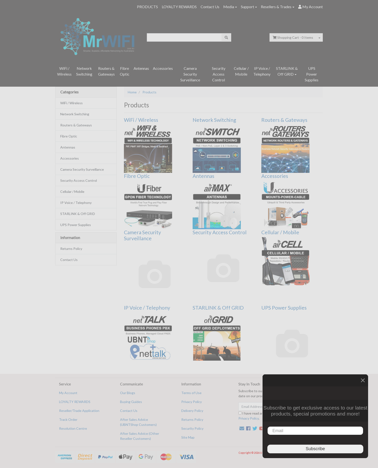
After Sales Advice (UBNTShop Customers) (138, 422)
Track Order (68, 419)
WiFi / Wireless (64, 71)
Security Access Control (218, 74)
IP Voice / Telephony (261, 71)
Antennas (141, 68)
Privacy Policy (191, 402)
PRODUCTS (147, 6)
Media (228, 6)
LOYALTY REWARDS (179, 6)
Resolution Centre (73, 428)
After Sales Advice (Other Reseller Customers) (139, 436)
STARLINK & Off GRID (287, 71)
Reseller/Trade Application (79, 411)
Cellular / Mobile (241, 71)
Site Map (188, 437)
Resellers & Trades (276, 6)
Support (247, 6)
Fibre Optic (124, 71)
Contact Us (210, 6)
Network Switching (84, 71)
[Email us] (241, 428)
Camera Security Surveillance (190, 74)
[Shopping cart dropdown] (319, 37)
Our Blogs (127, 393)
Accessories (163, 68)
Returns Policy (71, 249)
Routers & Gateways (106, 71)
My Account (68, 393)
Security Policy (192, 428)
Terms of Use (191, 393)
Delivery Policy (192, 411)
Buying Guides (131, 402)
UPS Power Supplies (311, 74)
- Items (293, 37)
